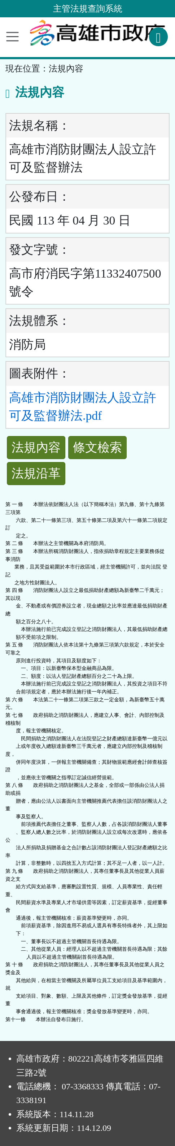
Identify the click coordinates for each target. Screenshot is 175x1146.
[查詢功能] (158, 36)
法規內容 (36, 447)
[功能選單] (12, 36)
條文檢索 (97, 447)
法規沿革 (36, 473)
